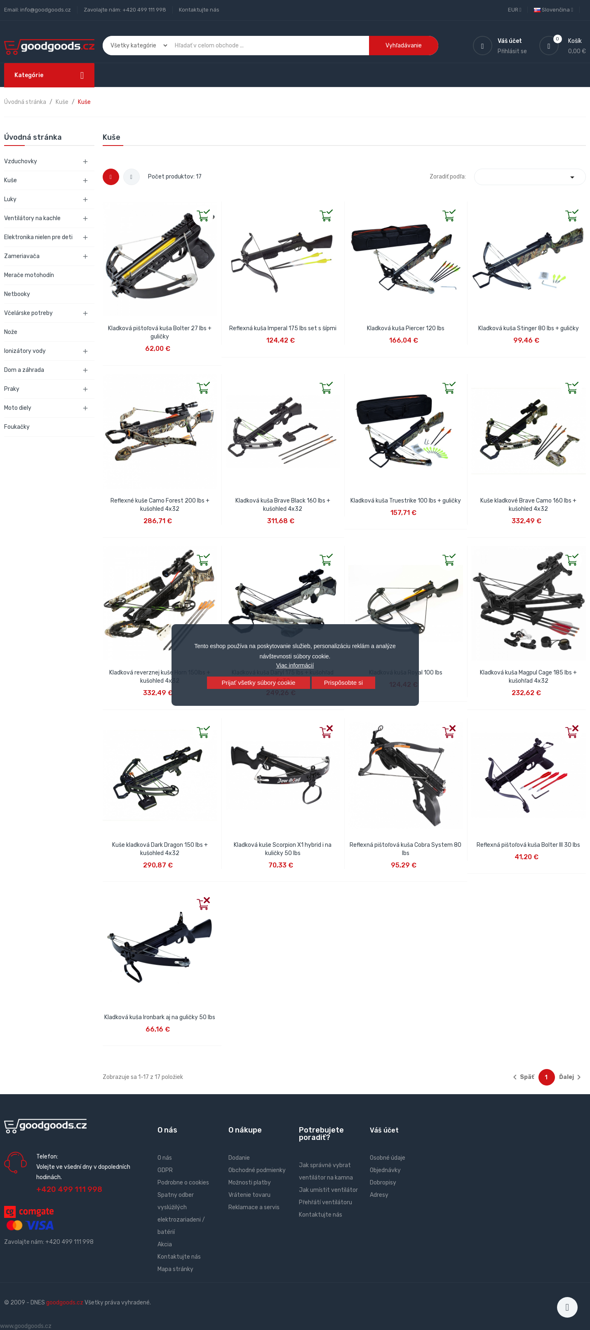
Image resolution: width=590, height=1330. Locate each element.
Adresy (379, 1194)
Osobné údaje (387, 1157)
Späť (522, 1077)
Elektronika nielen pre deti (38, 237)
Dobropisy (383, 1182)
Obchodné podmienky (257, 1170)
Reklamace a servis (254, 1207)
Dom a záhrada (24, 370)
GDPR (165, 1170)
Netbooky (17, 294)
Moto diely (17, 407)
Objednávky (385, 1170)
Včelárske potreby (28, 313)
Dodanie (239, 1157)
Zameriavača (22, 256)
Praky (11, 388)
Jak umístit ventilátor (328, 1190)
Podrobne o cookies (183, 1182)
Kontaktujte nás (199, 10)
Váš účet (384, 1130)
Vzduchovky (20, 161)
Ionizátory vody (25, 351)
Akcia (164, 1244)
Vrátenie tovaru (249, 1194)
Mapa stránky (175, 1269)
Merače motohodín (29, 275)
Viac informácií (295, 665)
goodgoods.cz (64, 1302)
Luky (10, 199)
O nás (164, 1157)
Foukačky (17, 426)
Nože (10, 332)
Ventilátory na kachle (32, 218)
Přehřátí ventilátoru (325, 1202)
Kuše (10, 180)
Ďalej (571, 1077)
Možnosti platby (249, 1182)
